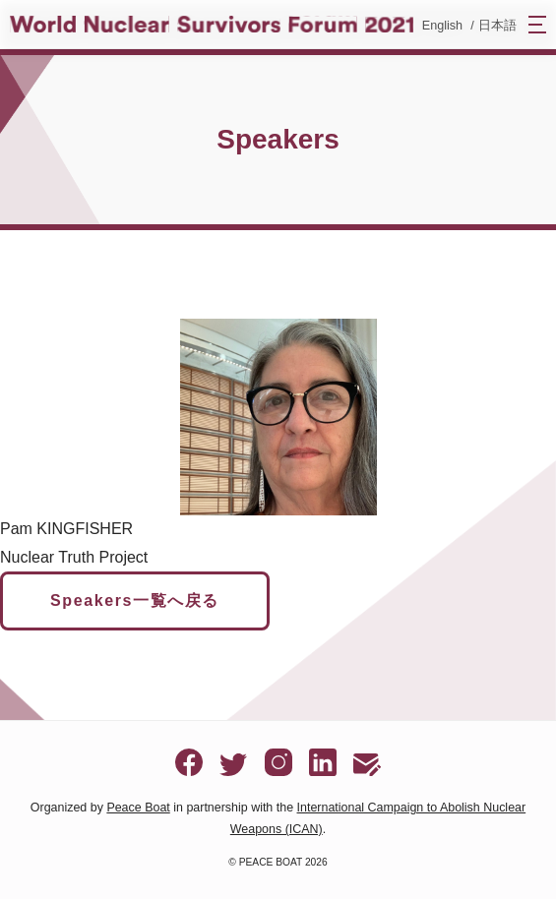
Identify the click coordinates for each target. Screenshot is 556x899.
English (442, 25)
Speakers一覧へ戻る (134, 600)
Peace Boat (137, 807)
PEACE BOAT (270, 862)
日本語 (497, 25)
